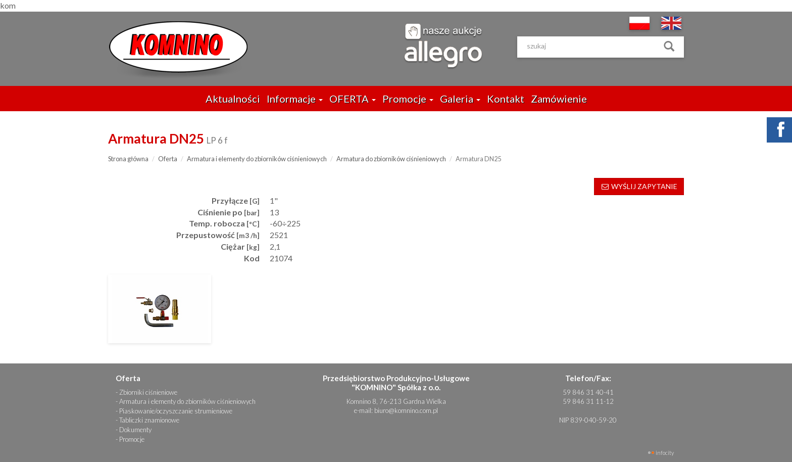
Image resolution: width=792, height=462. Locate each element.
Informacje (295, 99)
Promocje (407, 99)
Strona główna (128, 159)
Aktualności (233, 99)
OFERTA (352, 99)
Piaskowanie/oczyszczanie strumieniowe (175, 411)
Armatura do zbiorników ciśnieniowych (391, 159)
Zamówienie (559, 99)
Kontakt (505, 99)
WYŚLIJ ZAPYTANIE (639, 186)
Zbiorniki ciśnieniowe (148, 392)
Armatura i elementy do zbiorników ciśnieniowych (257, 159)
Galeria (460, 99)
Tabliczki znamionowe (149, 420)
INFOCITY (665, 452)
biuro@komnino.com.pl (406, 410)
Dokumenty (135, 430)
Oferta (167, 159)
